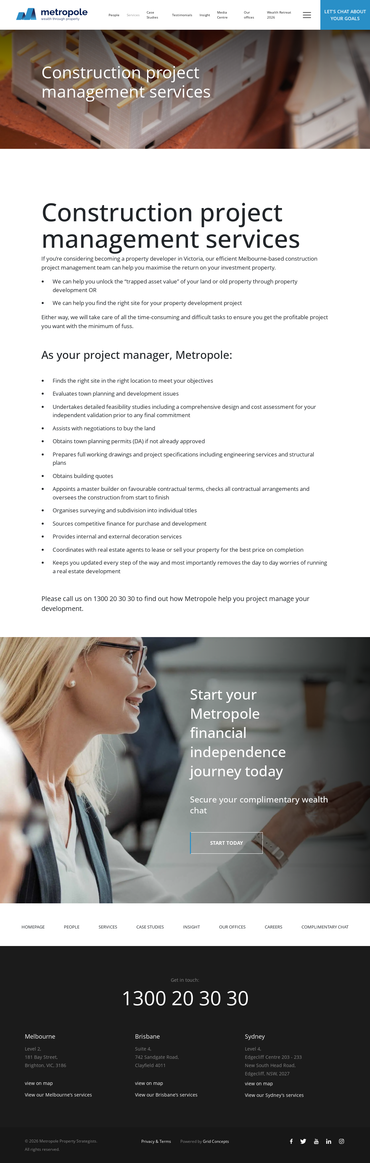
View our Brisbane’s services (166, 1095)
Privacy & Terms (156, 1141)
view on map (39, 1083)
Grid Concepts (216, 1141)
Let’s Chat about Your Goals (345, 15)
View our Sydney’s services (274, 1095)
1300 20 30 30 (185, 997)
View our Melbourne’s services (58, 1095)
